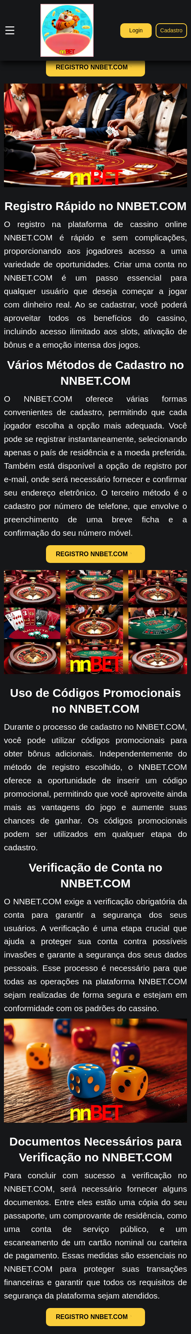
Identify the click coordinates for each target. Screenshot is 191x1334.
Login (136, 30)
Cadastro (171, 30)
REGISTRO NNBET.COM (95, 67)
